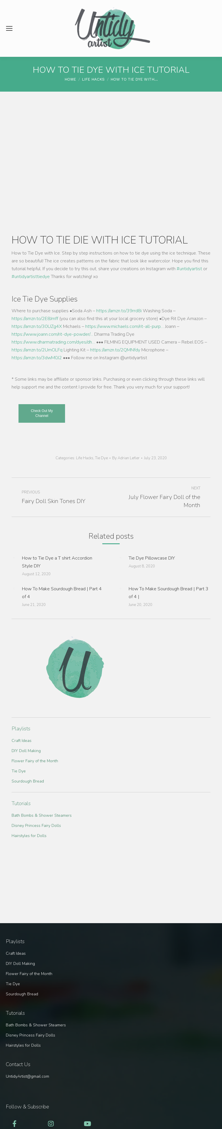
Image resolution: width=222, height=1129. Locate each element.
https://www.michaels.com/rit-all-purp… (124, 326)
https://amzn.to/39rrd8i (119, 311)
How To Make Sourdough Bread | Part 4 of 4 (62, 593)
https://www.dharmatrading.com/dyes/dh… (53, 342)
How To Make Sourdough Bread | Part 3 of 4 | (168, 593)
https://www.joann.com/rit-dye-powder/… (52, 334)
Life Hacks (84, 458)
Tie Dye (101, 458)
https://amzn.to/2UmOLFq (37, 350)
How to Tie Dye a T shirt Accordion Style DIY (57, 562)
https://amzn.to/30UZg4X (37, 326)
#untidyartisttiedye (31, 276)
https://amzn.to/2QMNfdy (115, 350)
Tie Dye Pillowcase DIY (152, 558)
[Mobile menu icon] (9, 28)
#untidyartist (189, 269)
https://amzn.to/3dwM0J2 (37, 358)
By (126, 458)
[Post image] (14, 558)
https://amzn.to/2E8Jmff (35, 318)
